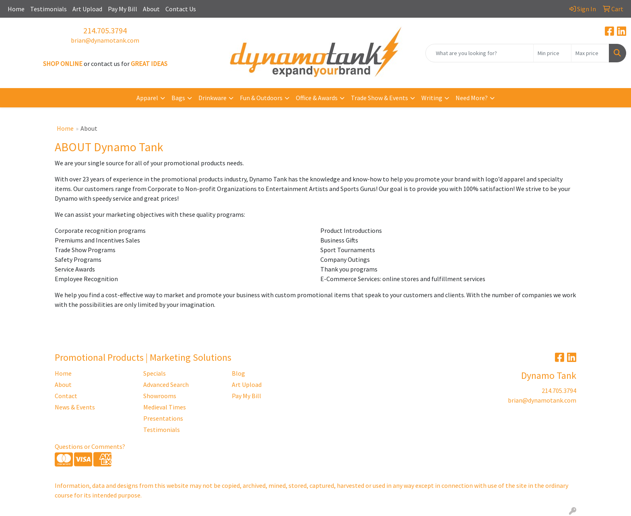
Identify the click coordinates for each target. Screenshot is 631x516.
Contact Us (180, 9)
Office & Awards (317, 98)
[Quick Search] (479, 53)
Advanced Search (166, 384)
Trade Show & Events (379, 98)
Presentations (163, 418)
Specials (154, 373)
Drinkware (212, 98)
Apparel (147, 98)
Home (16, 9)
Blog (238, 373)
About (151, 9)
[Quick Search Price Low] (552, 53)
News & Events (75, 407)
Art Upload (87, 9)
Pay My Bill (122, 9)
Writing (431, 98)
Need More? (472, 98)
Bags (178, 98)
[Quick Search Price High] (590, 53)
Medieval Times (164, 407)
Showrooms (159, 396)
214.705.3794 (105, 30)
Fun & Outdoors (261, 98)
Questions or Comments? (90, 446)
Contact (66, 396)
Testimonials (48, 9)
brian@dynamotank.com (105, 40)
